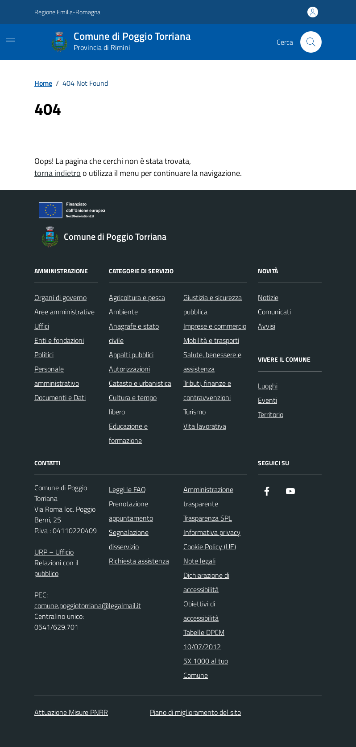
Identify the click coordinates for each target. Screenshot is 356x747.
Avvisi (266, 326)
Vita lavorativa (204, 426)
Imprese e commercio (214, 326)
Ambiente (123, 311)
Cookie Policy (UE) (209, 546)
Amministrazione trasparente (208, 496)
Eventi (267, 400)
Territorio (270, 414)
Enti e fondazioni (59, 340)
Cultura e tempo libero (133, 404)
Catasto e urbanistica (140, 383)
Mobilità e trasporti (211, 340)
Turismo (194, 411)
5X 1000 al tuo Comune (205, 667)
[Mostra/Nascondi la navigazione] (10, 41)
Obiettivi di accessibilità (201, 610)
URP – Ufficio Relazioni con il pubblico (56, 563)
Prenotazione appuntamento (131, 510)
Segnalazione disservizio (129, 539)
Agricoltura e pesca (137, 297)
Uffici (41, 326)
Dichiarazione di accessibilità (206, 582)
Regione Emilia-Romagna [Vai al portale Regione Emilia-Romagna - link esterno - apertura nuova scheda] (67, 12)
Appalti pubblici (131, 354)
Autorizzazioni (129, 368)
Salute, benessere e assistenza (212, 361)
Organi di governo (60, 297)
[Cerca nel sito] (311, 42)
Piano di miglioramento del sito (195, 712)
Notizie (268, 297)
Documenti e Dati (60, 397)
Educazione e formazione (128, 433)
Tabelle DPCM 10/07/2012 (203, 639)
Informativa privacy (211, 532)
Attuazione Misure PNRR (71, 712)
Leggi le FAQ (127, 489)
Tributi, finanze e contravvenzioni (207, 390)
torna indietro (57, 173)
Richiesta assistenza (139, 560)
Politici (44, 354)
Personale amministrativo (56, 375)
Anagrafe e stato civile (134, 333)
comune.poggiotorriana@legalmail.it (87, 605)
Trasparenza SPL (207, 518)
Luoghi (267, 385)
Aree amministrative (64, 311)
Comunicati (274, 311)
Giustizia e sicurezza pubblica (212, 304)
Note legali (199, 560)
